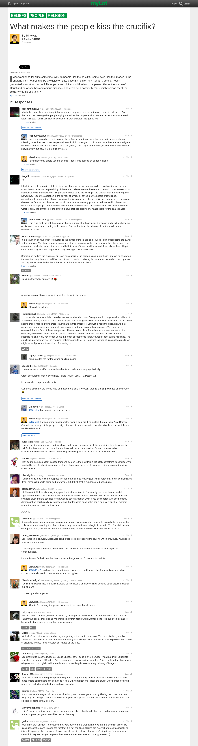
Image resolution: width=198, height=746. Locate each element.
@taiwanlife (38, 519)
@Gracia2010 (35, 721)
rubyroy (26, 612)
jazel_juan (27, 441)
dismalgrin (27, 475)
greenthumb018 (30, 108)
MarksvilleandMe (31, 707)
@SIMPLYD (45, 535)
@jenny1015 (39, 674)
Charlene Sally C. (31, 580)
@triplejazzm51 (44, 314)
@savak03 (36, 458)
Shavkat (31, 35)
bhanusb (26, 653)
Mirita (25, 632)
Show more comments (30, 170)
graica (25, 721)
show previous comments (31, 128)
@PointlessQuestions (50, 580)
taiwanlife (27, 518)
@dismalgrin (39, 475)
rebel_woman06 (30, 535)
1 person (13, 96)
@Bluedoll (36, 366)
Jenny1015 (28, 674)
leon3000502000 (37, 135)
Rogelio (26, 176)
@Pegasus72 (47, 708)
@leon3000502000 (55, 136)
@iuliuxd (33, 691)
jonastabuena (29, 236)
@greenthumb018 (47, 109)
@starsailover (41, 489)
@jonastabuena (44, 236)
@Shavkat (26, 39)
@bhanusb (37, 653)
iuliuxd (25, 691)
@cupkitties (35, 276)
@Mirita (31, 633)
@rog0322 (35, 176)
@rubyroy (35, 612)
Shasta (25, 275)
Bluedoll (26, 366)
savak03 (26, 458)
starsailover (28, 489)
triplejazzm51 (29, 314)
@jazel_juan (38, 442)
